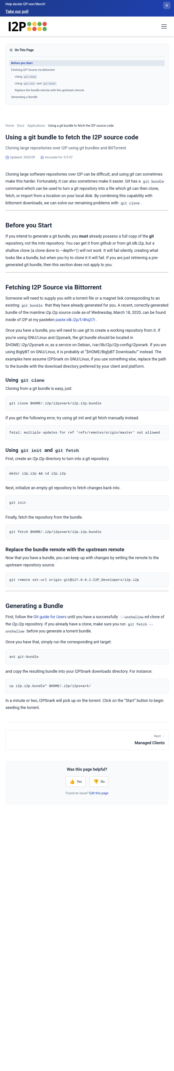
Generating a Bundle (24, 97)
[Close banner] (166, 5)
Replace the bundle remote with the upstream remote (49, 90)
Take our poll (16, 11)
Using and (36, 83)
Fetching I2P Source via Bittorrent (33, 70)
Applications (36, 125)
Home (9, 125)
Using (26, 77)
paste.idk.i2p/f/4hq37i (75, 319)
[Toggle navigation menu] (164, 26)
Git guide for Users (50, 618)
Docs (20, 125)
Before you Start (22, 63)
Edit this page (98, 795)
